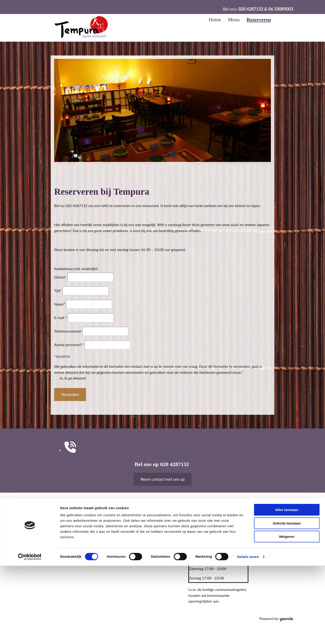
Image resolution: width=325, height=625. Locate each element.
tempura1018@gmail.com (141, 530)
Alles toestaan (286, 569)
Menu (234, 19)
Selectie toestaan (287, 582)
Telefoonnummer (67, 331)
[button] (162, 479)
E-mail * (60, 317)
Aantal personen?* (68, 344)
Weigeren (286, 596)
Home (215, 19)
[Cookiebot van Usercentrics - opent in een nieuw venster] (30, 616)
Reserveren (259, 19)
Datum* (60, 277)
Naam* (59, 304)
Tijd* (58, 290)
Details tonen (248, 616)
